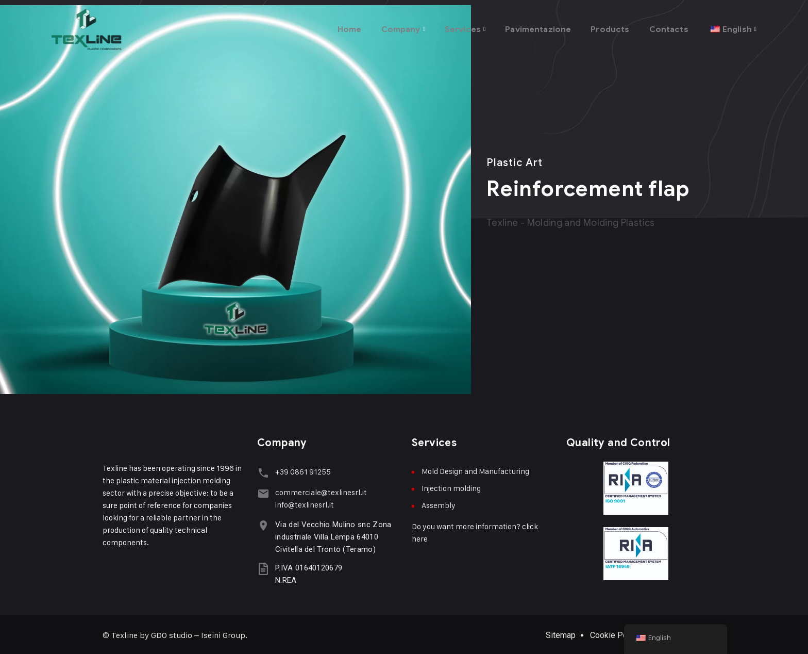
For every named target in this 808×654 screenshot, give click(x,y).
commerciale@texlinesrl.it (318, 490)
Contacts (666, 25)
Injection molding (451, 488)
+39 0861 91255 (300, 472)
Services (448, 25)
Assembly (439, 505)
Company (382, 25)
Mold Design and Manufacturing (475, 471)
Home (328, 25)
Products (604, 25)
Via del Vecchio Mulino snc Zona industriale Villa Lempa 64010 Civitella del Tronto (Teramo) (331, 535)
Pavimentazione (528, 25)
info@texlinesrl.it (302, 503)
